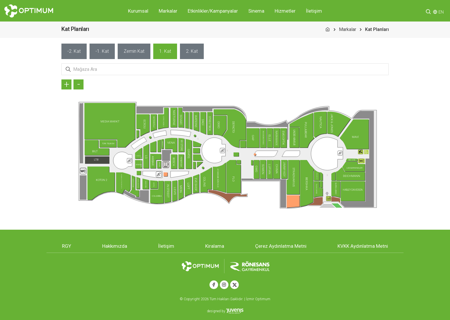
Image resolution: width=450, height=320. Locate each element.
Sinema (256, 11)
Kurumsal (138, 11)
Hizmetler (285, 11)
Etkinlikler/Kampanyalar (213, 11)
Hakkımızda (114, 246)
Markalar (168, 11)
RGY (66, 246)
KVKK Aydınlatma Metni (363, 246)
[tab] (74, 51)
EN (441, 12)
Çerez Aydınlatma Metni (281, 246)
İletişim (314, 11)
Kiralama (214, 246)
